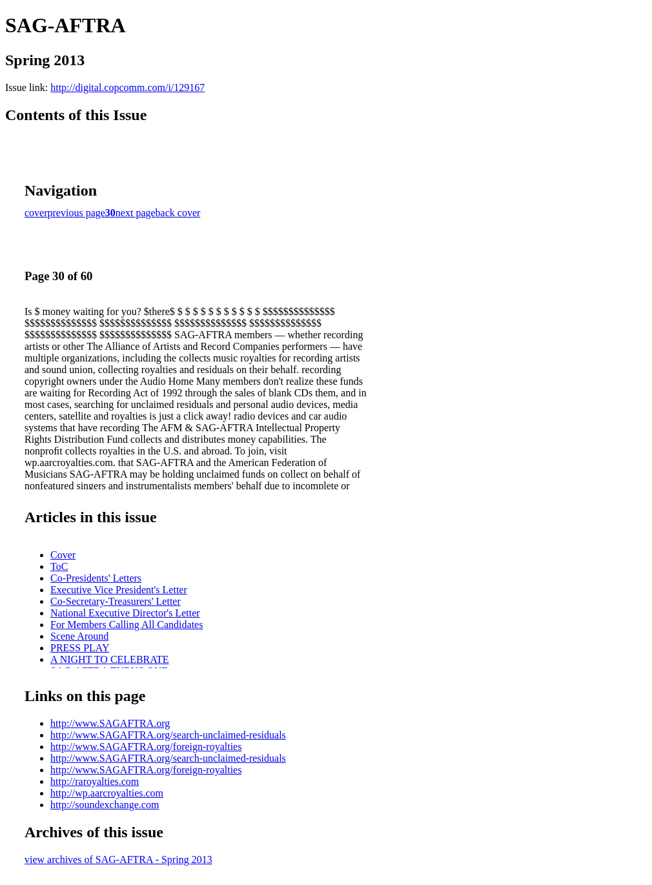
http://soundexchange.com (104, 804)
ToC (59, 566)
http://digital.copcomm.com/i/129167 (127, 87)
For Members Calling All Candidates (126, 624)
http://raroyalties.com (94, 781)
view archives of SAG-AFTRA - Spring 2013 (118, 859)
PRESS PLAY (79, 647)
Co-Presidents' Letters (95, 578)
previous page (76, 212)
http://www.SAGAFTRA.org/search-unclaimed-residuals (168, 734)
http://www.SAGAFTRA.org (110, 723)
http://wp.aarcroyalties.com (106, 793)
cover (36, 212)
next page (136, 212)
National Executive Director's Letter (125, 612)
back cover (178, 212)
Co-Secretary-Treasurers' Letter (115, 601)
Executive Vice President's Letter (118, 589)
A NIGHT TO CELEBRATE (109, 659)
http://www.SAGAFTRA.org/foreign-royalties (145, 746)
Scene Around (79, 636)
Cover (63, 554)
